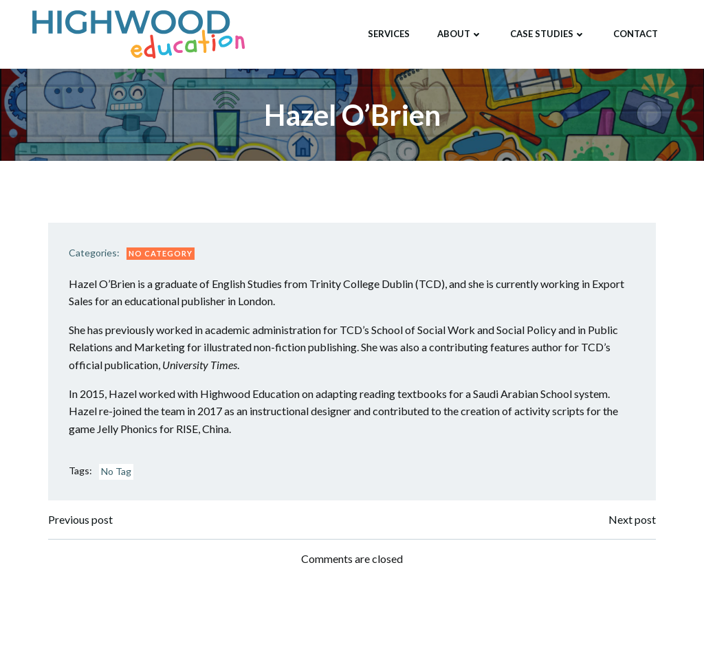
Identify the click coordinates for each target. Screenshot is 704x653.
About (460, 33)
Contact (635, 33)
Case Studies (548, 33)
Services (389, 33)
